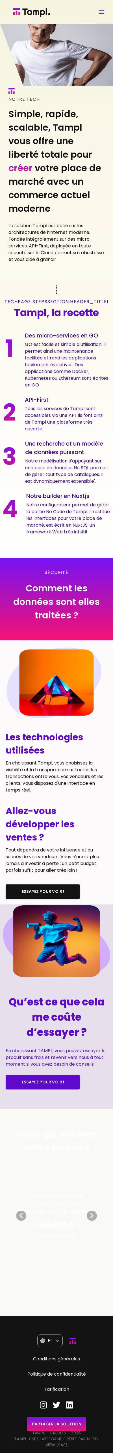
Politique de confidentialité (56, 1374)
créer (20, 168)
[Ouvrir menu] (101, 10)
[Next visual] (92, 1216)
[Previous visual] (21, 1216)
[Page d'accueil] (36, 12)
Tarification (56, 1389)
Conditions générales (56, 1359)
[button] (50, 1340)
